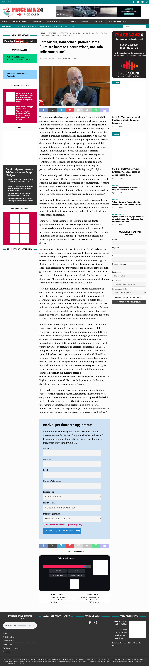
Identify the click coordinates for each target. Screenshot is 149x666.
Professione (48, 491)
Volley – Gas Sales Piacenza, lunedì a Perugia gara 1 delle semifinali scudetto (127, 203)
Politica (98, 22)
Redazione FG (62, 58)
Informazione (7, 644)
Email (45, 470)
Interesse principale (52, 513)
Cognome (47, 459)
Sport (36, 22)
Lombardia (76, 571)
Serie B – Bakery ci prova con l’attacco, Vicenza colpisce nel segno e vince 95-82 (20, 181)
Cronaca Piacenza (20, 22)
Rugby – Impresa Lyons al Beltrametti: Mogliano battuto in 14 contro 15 (126, 188)
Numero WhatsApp (52, 480)
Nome (46, 448)
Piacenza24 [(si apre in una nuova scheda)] (11, 76)
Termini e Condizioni (29, 664)
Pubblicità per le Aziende (11, 648)
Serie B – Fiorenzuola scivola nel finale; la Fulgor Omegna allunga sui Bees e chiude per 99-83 (20, 188)
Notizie (52, 33)
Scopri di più (118, 638)
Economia (85, 22)
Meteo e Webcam (116, 22)
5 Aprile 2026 (118, 126)
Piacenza (58, 571)
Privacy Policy (18, 664)
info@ (122, 635)
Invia (28, 59)
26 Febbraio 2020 (48, 58)
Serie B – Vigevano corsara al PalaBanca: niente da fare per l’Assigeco (19, 172)
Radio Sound (6, 2)
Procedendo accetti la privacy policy (64, 524)
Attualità (71, 22)
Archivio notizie (8, 637)
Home (4, 22)
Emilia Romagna (58, 575)
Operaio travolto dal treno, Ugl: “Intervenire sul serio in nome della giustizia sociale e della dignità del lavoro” (24, 97)
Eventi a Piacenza (54, 22)
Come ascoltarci (8, 641)
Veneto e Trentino (76, 575)
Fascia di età (49, 502)
